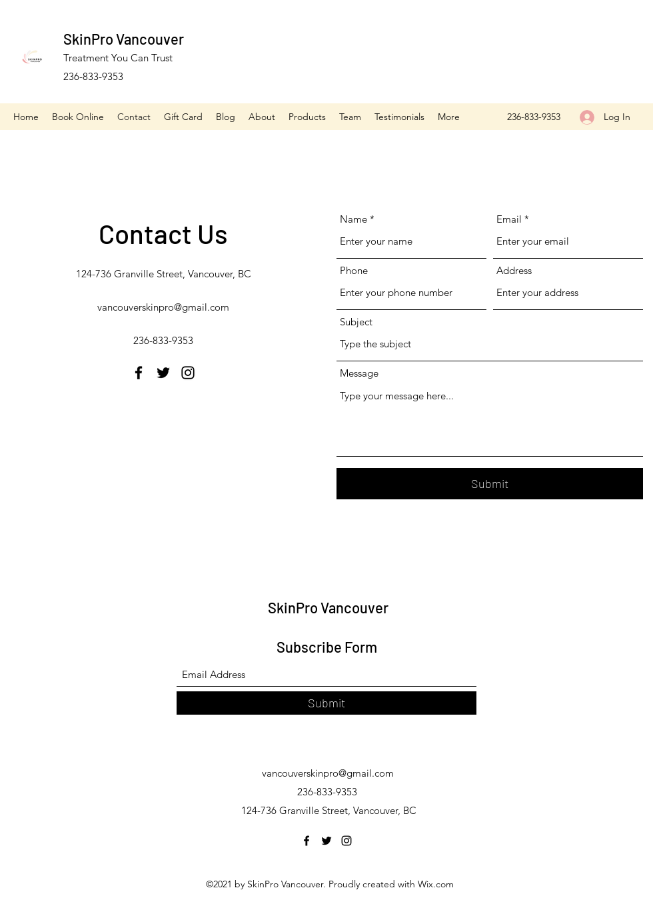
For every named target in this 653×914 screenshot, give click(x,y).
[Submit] (489, 483)
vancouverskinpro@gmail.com (163, 307)
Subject (356, 322)
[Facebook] (138, 372)
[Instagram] (188, 372)
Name (353, 219)
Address (514, 270)
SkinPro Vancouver (123, 38)
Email (509, 219)
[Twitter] (163, 372)
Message (359, 373)
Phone (354, 270)
